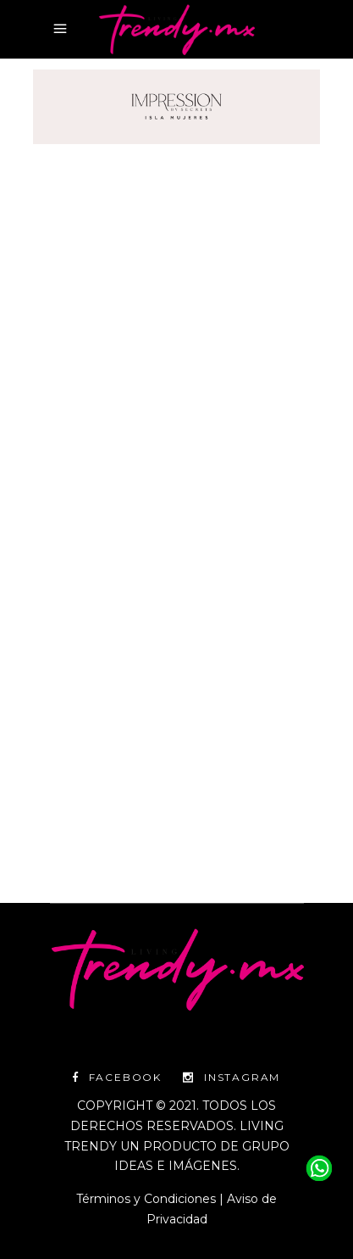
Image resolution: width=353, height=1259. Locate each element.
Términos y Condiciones (146, 1198)
